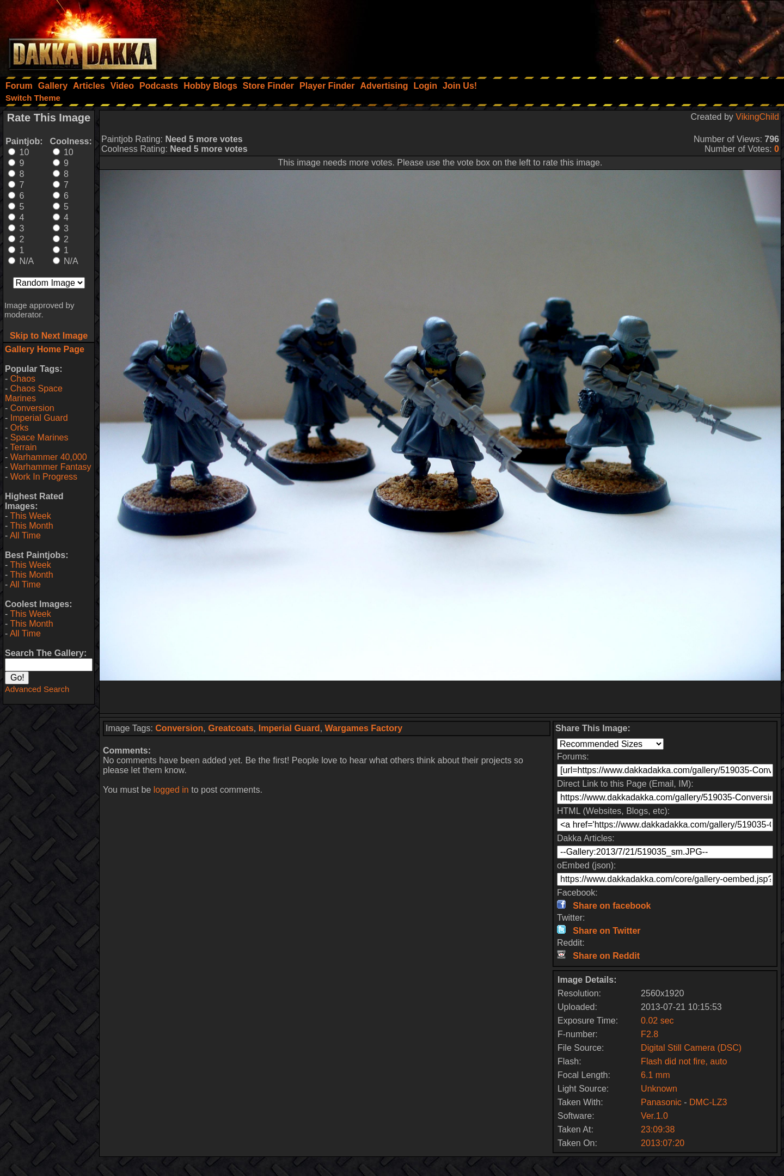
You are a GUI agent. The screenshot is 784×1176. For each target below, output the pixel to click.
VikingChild (757, 116)
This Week (30, 515)
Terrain (23, 447)
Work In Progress (43, 476)
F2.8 (649, 1034)
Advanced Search (37, 689)
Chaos (22, 378)
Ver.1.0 (654, 1115)
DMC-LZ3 (708, 1102)
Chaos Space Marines (34, 393)
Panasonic (661, 1102)
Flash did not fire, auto (684, 1061)
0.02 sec (657, 1020)
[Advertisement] (637, 35)
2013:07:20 (662, 1143)
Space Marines (39, 437)
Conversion (32, 408)
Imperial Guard (39, 417)
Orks (19, 427)
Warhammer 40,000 (48, 457)
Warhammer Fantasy (50, 466)
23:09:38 (658, 1129)
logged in (171, 789)
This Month (31, 525)
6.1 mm (655, 1075)
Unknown (659, 1088)
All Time (25, 535)
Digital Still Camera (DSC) (691, 1047)
